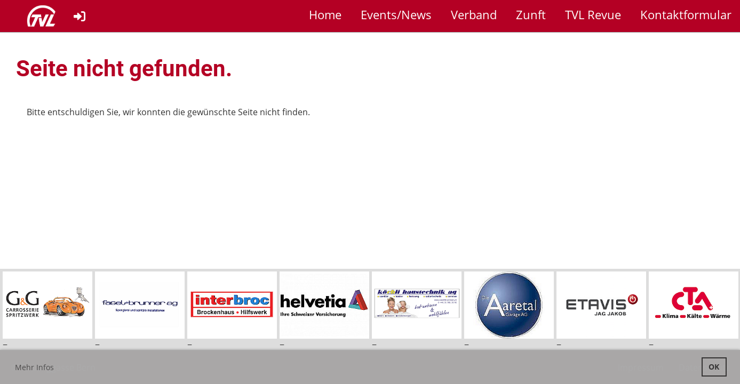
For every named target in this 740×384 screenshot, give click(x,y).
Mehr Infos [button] (34, 367)
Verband (474, 14)
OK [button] (714, 367)
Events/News (396, 14)
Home (325, 14)
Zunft (531, 14)
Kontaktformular (685, 14)
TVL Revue (593, 14)
